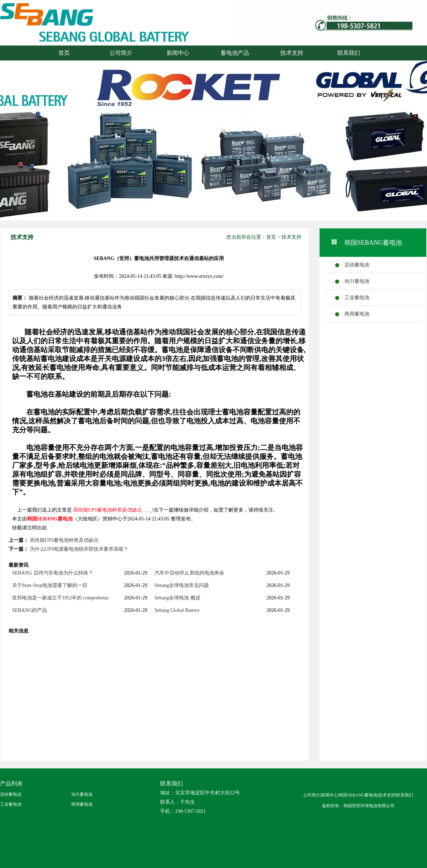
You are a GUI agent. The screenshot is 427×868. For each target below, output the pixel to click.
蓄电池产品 (235, 53)
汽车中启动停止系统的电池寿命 (189, 573)
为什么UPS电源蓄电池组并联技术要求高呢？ (79, 549)
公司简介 (121, 53)
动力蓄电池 (356, 281)
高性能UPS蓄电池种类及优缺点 (107, 510)
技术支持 (291, 53)
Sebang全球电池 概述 (177, 597)
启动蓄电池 (356, 265)
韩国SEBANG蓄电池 (50, 519)
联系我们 (348, 53)
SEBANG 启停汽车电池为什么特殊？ (52, 573)
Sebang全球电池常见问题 (181, 585)
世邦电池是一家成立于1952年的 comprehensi (60, 597)
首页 (64, 53)
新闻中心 (178, 53)
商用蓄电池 (356, 314)
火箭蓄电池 (76, 29)
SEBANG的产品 (29, 610)
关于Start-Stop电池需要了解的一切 (49, 585)
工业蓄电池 (356, 297)
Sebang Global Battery (177, 610)
